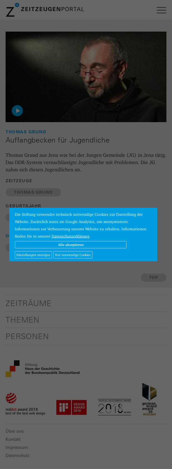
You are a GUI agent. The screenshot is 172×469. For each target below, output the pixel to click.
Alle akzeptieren (70, 245)
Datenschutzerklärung (70, 236)
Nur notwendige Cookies (73, 255)
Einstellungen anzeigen (33, 255)
